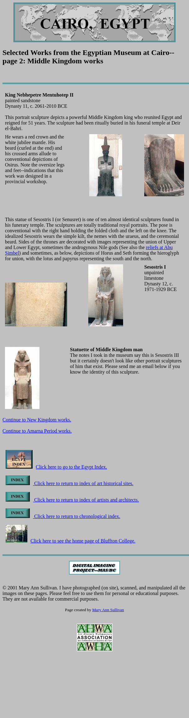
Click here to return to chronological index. (63, 516)
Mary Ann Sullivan (108, 609)
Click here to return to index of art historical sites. (69, 483)
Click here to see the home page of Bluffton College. (70, 540)
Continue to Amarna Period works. (37, 431)
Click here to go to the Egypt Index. (56, 467)
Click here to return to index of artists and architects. (72, 499)
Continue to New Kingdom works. (36, 419)
